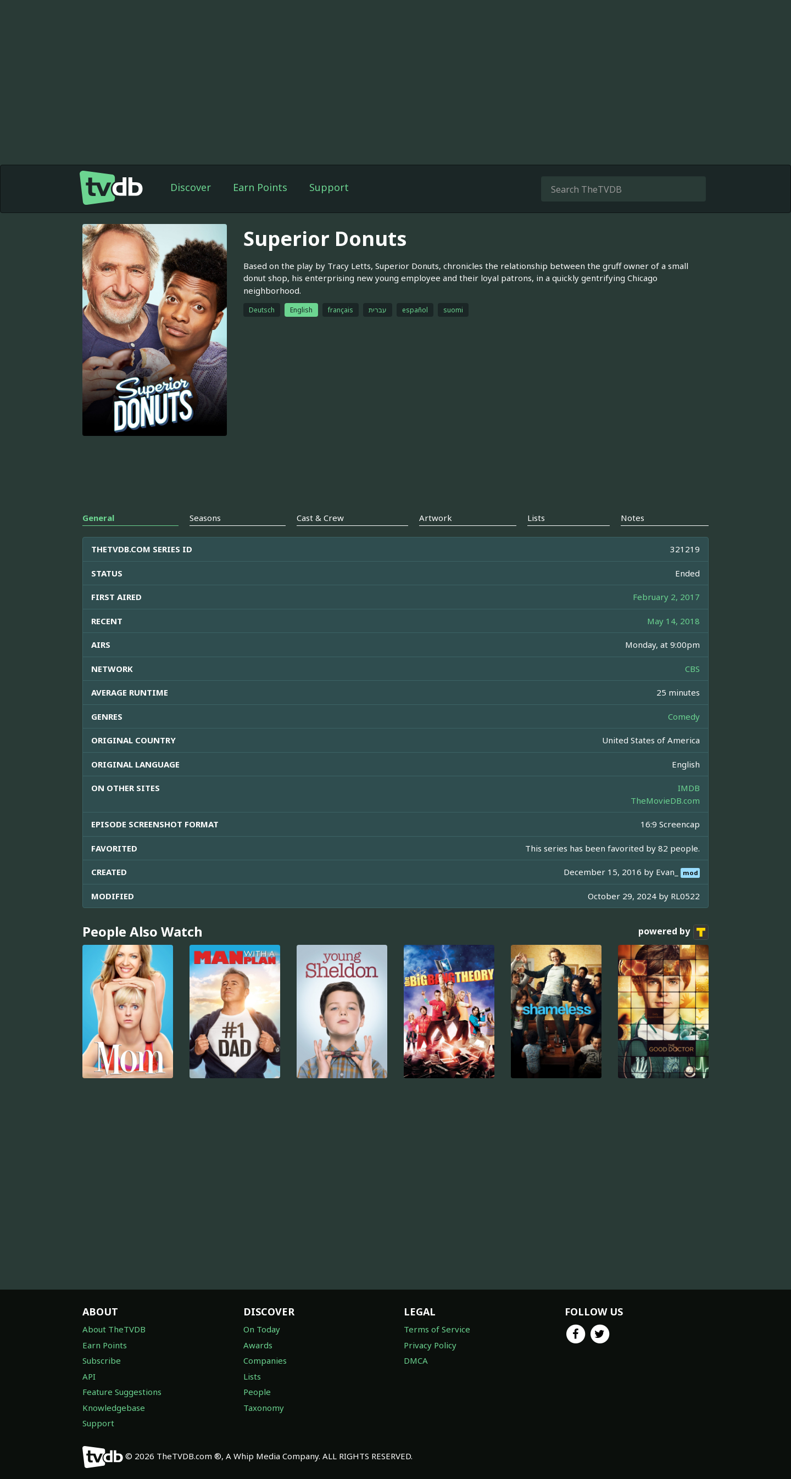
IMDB (689, 787)
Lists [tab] (536, 517)
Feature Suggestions (121, 1391)
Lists (252, 1376)
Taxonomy (263, 1407)
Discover (190, 187)
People (257, 1391)
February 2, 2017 (666, 596)
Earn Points (260, 187)
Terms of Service (437, 1329)
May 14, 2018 (673, 620)
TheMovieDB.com (665, 800)
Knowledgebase (113, 1407)
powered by (673, 932)
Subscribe (101, 1360)
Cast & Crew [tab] (320, 517)
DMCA (416, 1360)
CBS (692, 668)
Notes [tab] (632, 517)
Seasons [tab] (205, 517)
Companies (265, 1360)
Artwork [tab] (435, 517)
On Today (261, 1329)
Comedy (684, 716)
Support (329, 187)
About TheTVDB (114, 1329)
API (89, 1376)
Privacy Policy (430, 1345)
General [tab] (98, 517)
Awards (257, 1345)
